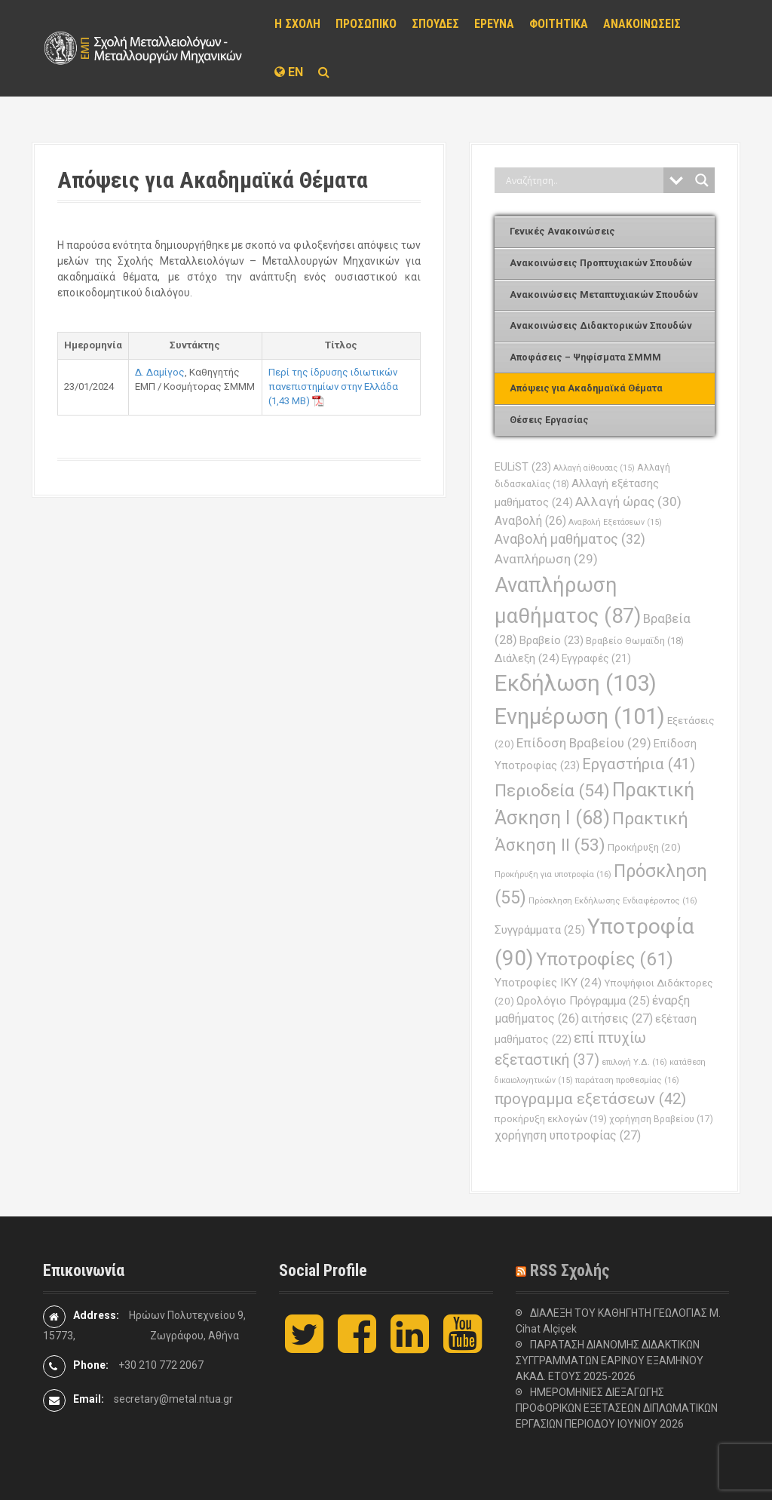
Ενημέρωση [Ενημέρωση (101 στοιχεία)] (580, 716)
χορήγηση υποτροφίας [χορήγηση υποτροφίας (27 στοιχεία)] (568, 1135)
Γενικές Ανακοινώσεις (562, 231)
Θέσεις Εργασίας (549, 419)
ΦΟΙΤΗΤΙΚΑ (558, 24)
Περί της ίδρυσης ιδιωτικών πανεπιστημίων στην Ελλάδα (333, 379)
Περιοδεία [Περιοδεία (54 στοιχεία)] (552, 791)
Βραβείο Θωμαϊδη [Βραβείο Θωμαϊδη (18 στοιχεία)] (635, 640)
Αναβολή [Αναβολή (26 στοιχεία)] (530, 521)
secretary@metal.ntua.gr (173, 1399)
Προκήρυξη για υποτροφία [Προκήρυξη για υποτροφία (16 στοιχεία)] (553, 874)
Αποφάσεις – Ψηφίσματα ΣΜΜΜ (585, 357)
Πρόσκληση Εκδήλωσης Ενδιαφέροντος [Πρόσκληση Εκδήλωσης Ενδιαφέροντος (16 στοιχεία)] (612, 900)
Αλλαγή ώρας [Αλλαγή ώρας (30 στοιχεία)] (628, 501)
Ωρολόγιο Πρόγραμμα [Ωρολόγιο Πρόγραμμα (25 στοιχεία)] (583, 1001)
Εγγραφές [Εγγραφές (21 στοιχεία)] (596, 658)
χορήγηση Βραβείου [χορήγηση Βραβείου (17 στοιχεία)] (661, 1119)
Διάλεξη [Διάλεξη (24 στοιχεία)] (527, 658)
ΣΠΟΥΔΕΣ (435, 24)
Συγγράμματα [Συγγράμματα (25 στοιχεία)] (540, 930)
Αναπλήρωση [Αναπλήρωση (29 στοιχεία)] (546, 558)
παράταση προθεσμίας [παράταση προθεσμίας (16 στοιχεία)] (627, 1080)
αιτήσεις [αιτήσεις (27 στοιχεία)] (617, 1018)
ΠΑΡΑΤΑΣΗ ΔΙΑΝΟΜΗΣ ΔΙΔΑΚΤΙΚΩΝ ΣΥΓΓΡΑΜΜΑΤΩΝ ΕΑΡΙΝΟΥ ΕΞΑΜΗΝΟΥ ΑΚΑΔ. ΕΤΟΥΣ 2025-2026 (609, 1360)
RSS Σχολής (570, 1270)
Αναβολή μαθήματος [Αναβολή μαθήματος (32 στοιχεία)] (570, 539)
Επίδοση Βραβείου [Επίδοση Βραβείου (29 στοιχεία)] (583, 742)
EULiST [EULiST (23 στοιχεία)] (523, 467)
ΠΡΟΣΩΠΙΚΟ (366, 24)
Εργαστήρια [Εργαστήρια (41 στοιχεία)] (638, 764)
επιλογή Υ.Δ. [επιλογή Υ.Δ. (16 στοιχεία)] (634, 1062)
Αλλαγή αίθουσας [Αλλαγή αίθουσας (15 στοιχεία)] (594, 468)
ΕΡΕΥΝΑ (494, 24)
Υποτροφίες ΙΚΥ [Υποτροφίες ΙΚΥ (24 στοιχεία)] (548, 982)
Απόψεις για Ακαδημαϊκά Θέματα (586, 388)
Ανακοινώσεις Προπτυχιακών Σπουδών (601, 262)
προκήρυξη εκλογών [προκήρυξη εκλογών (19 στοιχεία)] (551, 1118)
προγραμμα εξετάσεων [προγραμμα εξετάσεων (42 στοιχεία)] (590, 1099)
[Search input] (583, 180)
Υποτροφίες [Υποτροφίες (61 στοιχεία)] (604, 959)
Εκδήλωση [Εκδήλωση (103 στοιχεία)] (576, 683)
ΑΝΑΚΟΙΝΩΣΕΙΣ (642, 24)
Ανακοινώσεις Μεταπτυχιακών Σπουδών (604, 294)
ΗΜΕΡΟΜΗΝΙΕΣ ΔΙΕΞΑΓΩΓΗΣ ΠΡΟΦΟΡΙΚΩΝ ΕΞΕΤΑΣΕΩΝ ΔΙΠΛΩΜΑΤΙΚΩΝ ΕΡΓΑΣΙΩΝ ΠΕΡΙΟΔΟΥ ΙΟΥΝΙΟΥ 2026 (617, 1408)
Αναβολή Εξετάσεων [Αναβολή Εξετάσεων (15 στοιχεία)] (615, 522)
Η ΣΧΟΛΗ (297, 24)
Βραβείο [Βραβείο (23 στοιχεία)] (551, 640)
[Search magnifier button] (702, 180)
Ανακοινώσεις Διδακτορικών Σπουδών (601, 325)
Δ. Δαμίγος (160, 372)
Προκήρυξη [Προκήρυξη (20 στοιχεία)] (644, 847)
